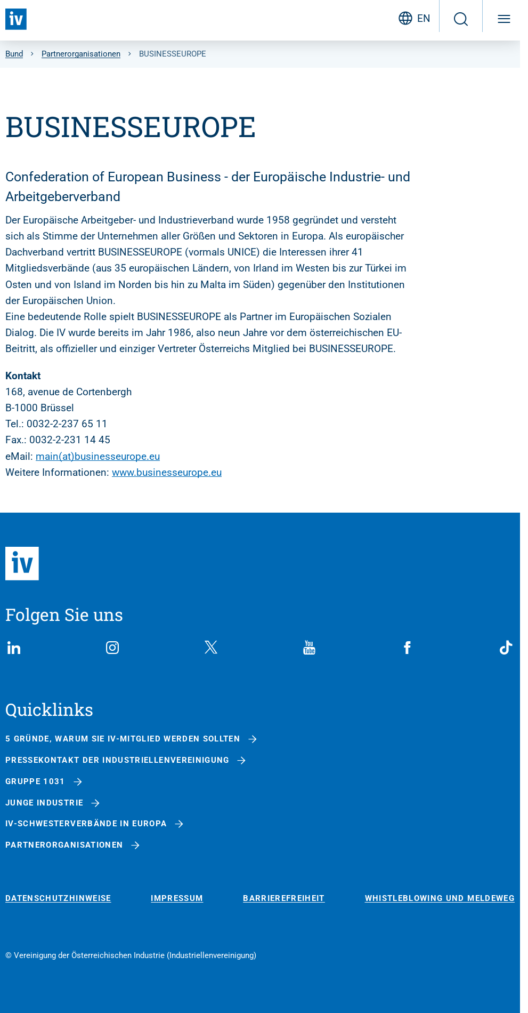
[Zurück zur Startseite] (16, 19)
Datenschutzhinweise (58, 899)
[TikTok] (506, 647)
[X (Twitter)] (211, 647)
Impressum (177, 899)
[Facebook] (407, 647)
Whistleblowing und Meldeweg (440, 899)
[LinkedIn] (13, 647)
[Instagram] (112, 647)
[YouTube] (309, 647)
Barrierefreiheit (284, 899)
